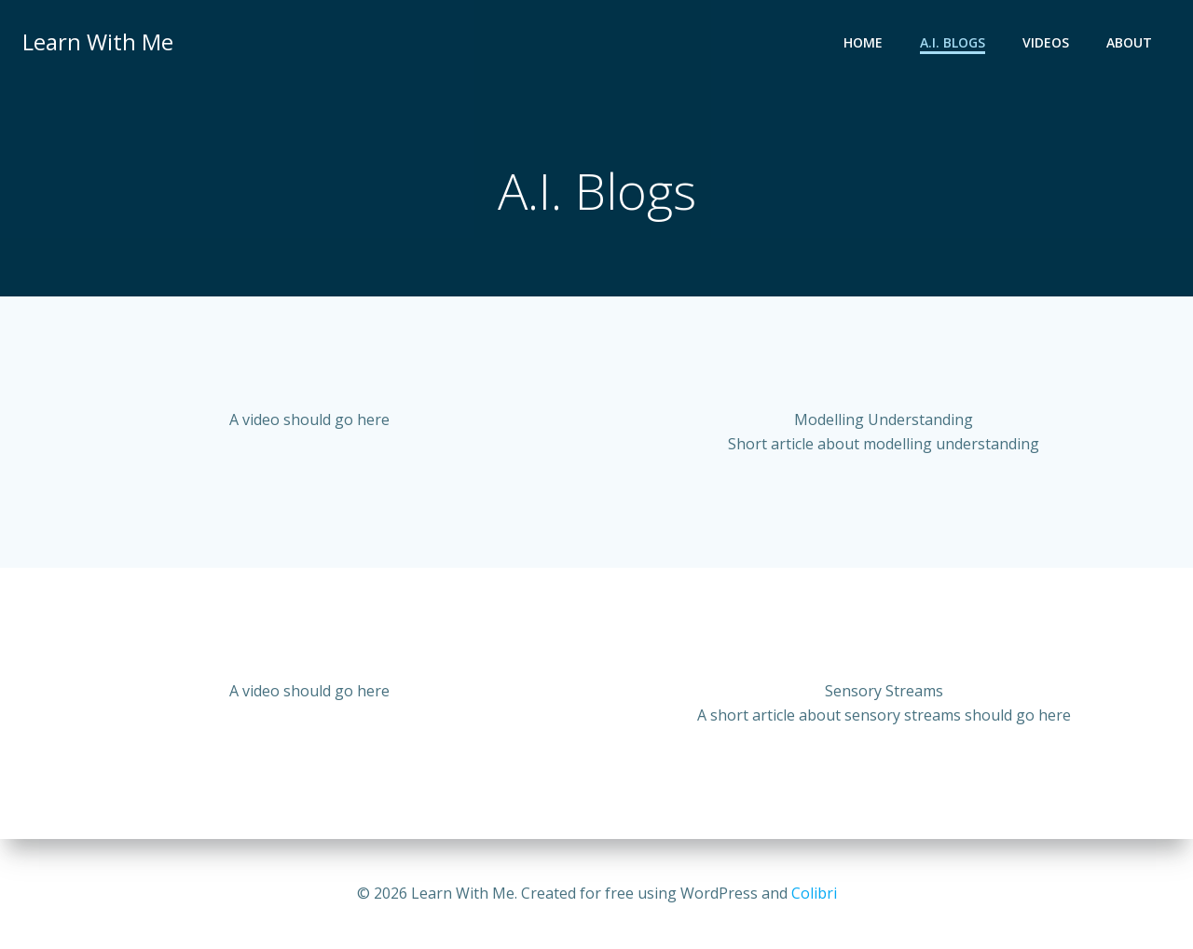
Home (863, 42)
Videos (1045, 42)
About (1129, 42)
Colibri (814, 893)
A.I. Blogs (952, 42)
